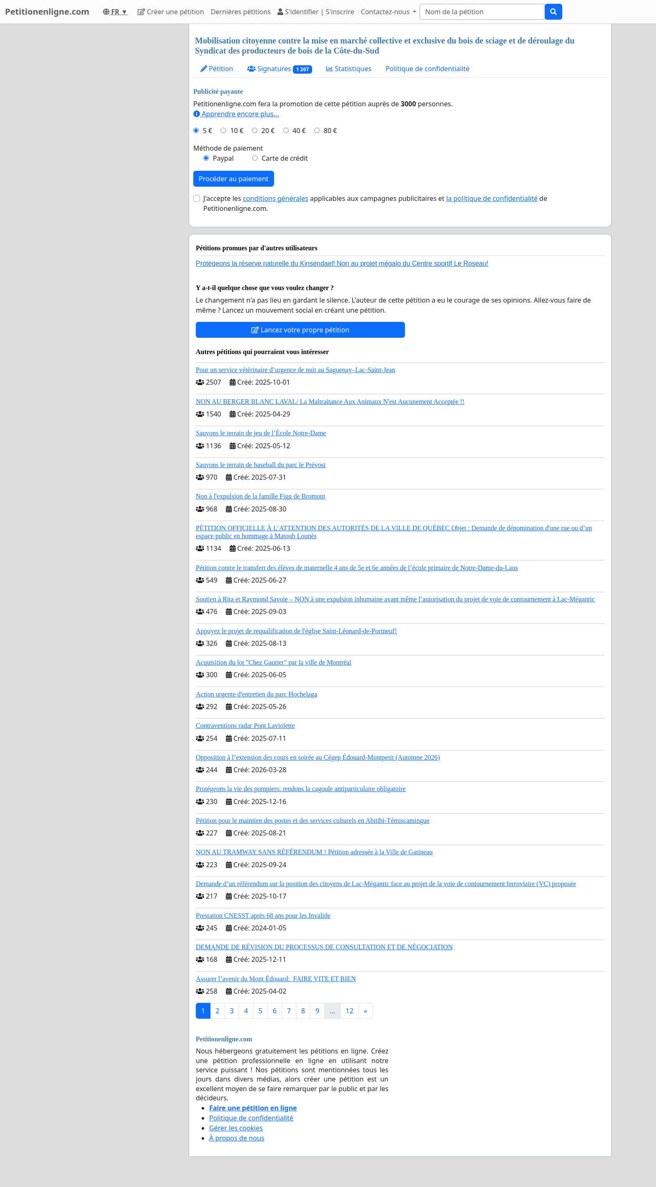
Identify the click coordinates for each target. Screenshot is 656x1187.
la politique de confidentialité (492, 198)
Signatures (279, 69)
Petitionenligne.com (47, 11)
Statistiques (349, 68)
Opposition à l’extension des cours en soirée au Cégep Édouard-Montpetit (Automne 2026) (318, 757)
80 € (330, 130)
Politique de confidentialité (428, 68)
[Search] (482, 12)
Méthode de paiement (228, 148)
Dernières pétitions (241, 11)
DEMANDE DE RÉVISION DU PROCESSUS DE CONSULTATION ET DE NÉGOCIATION (324, 947)
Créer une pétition (171, 11)
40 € (299, 130)
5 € (207, 130)
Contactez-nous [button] (386, 11)
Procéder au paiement (234, 178)
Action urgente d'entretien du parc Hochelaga (256, 694)
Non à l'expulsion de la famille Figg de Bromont (260, 496)
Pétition (216, 68)
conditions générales (275, 198)
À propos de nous (236, 1138)
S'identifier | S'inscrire (315, 11)
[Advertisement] (107, 149)
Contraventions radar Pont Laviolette (245, 725)
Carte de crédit (284, 158)
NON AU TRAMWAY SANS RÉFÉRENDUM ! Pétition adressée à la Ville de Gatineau (314, 852)
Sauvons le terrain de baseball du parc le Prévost (260, 464)
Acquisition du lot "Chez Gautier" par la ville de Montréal (273, 662)
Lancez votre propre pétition (300, 329)
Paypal (223, 158)
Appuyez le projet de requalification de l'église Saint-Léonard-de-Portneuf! (296, 631)
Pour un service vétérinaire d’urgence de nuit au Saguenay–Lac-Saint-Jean (295, 369)
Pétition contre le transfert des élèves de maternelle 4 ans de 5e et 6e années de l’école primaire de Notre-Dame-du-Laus (357, 567)
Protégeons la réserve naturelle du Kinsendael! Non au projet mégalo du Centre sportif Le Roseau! (342, 263)
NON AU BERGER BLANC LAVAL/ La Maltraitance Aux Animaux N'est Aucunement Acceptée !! (330, 401)
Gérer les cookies (236, 1128)
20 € (268, 130)
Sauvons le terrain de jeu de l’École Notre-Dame (261, 433)
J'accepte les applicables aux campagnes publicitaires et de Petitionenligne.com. (375, 203)
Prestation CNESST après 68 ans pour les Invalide (263, 915)
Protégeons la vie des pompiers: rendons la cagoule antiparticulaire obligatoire (301, 788)
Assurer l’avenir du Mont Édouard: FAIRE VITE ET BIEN (276, 978)
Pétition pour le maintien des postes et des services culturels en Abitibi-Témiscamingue (313, 820)
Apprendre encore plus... (236, 113)
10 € (236, 130)
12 (349, 1010)
